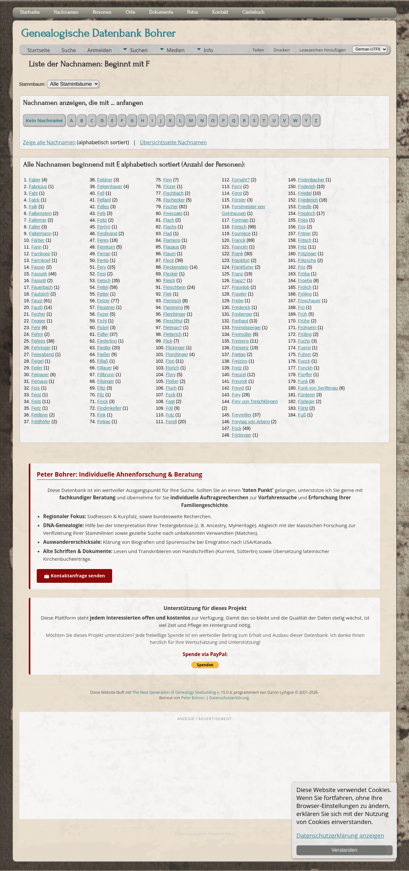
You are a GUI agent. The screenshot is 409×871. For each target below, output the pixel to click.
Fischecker (174, 199)
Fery (101, 267)
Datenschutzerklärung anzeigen (340, 835)
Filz (100, 394)
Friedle (305, 206)
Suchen (139, 50)
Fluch (171, 388)
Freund (239, 374)
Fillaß (102, 361)
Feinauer (40, 374)
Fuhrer (304, 354)
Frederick (241, 307)
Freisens (240, 341)
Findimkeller (109, 408)
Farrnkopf (40, 260)
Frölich (305, 287)
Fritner (304, 233)
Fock (170, 394)
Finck (102, 401)
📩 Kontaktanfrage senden (74, 576)
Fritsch (305, 240)
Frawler (239, 294)
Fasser (38, 267)
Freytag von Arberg (251, 421)
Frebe (237, 300)
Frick (236, 428)
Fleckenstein (176, 267)
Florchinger (177, 354)
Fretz (237, 367)
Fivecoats (172, 213)
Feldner (104, 179)
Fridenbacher (311, 179)
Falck (34, 199)
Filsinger (105, 381)
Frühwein (307, 327)
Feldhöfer (40, 421)
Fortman (240, 220)
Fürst (303, 408)
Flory (171, 374)
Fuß (302, 414)
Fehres (38, 341)
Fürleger (306, 401)
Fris (301, 226)
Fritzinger (307, 253)
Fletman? (172, 327)
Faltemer (37, 220)
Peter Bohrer (192, 698)
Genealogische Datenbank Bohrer (98, 33)
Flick (168, 341)
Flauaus (171, 246)
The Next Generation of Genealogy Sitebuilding (174, 692)
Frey (236, 394)
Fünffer (305, 374)
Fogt (170, 401)
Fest (101, 273)
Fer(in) (103, 226)
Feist (36, 394)
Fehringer (40, 347)
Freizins (239, 361)
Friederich (308, 199)
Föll (169, 408)
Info (208, 50)
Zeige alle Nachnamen (49, 142)
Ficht (102, 320)
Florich (172, 367)
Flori (170, 361)
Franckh (240, 246)
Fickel (103, 327)
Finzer (169, 186)
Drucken (282, 50)
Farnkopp (40, 253)
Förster (239, 199)
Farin (36, 246)
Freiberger (242, 314)
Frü (301, 307)
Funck (304, 361)
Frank (237, 253)
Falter (34, 226)
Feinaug (39, 381)
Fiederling (107, 341)
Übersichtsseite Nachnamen (173, 142)
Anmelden (100, 50)
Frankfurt (241, 260)
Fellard (104, 199)
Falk (33, 206)
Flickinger (175, 347)
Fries (303, 220)
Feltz (102, 220)
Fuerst (304, 347)
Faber (35, 179)
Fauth (37, 307)
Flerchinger (174, 314)
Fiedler (104, 347)
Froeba (305, 280)
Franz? (239, 280)
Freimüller (241, 334)
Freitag (239, 354)
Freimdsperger (246, 327)
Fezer (103, 314)
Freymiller (241, 414)
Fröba (304, 273)
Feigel (37, 361)
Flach (168, 220)
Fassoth (39, 273)
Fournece (241, 233)
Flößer (172, 381)
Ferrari (103, 253)
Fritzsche (307, 260)
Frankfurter (242, 267)
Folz (170, 414)
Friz (301, 267)
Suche (69, 50)
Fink (101, 414)
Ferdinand (107, 233)
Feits (36, 401)
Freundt (239, 381)
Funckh (305, 367)
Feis (35, 388)
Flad (167, 233)
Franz (237, 273)
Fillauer (104, 367)
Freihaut (240, 320)
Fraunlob (240, 287)
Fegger (38, 320)
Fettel (102, 287)
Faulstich (40, 294)
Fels (101, 213)
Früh (302, 314)
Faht (33, 193)
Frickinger (241, 435)
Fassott (38, 280)
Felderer (39, 414)
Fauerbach (42, 287)
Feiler (36, 367)
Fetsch (104, 280)
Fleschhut (173, 320)
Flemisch (172, 300)
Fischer (170, 206)
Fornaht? (241, 179)
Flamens (172, 240)
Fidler (102, 334)
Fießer (103, 354)
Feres (103, 240)
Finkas (103, 421)
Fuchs (304, 341)
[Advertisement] (204, 769)
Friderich (306, 186)
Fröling (305, 294)
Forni (237, 186)
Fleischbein (174, 287)
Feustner (106, 307)
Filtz (101, 388)
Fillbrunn (105, 374)
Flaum (169, 253)
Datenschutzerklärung (229, 698)
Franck (238, 240)
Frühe (304, 320)
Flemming (173, 307)
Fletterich (172, 334)
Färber (37, 240)
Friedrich (306, 213)
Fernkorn (106, 246)
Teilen (258, 50)
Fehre (37, 334)
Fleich (169, 280)
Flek (167, 294)
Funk (303, 381)
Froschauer (309, 300)
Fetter (103, 294)
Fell (100, 193)
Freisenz (240, 347)
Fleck (168, 260)
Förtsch (239, 226)
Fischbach (173, 193)
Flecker (170, 273)
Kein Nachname (44, 120)
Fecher (38, 314)
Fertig (103, 260)
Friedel (305, 193)
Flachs (169, 226)
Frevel (238, 388)
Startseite (38, 50)
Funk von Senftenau (318, 388)
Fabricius (38, 186)
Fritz (302, 246)
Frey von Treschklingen (255, 401)
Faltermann (40, 233)
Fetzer (103, 300)
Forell (171, 421)
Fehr (36, 327)
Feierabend (42, 354)
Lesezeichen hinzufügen (322, 50)
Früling (305, 334)
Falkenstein (40, 213)
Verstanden (344, 850)
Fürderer (306, 394)
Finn (167, 179)
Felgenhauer (109, 186)
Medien (176, 50)
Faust (36, 300)
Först (237, 193)
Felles (103, 206)
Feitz (36, 408)
